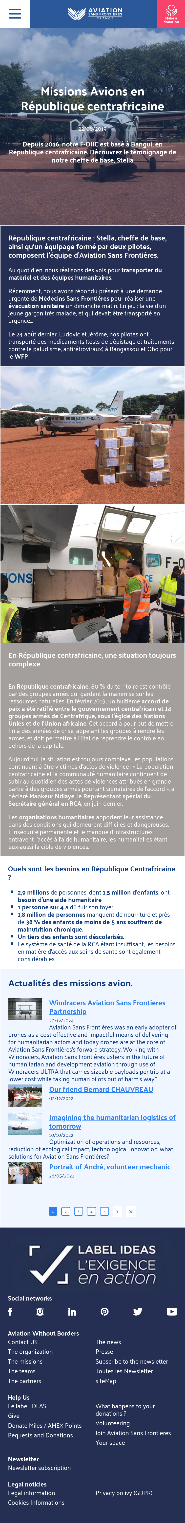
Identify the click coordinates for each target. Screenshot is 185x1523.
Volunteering (113, 1423)
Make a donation (171, 13)
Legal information (31, 1493)
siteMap (106, 1381)
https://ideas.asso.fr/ (92, 1264)
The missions (25, 1361)
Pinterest (104, 1312)
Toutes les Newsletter (124, 1371)
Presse (104, 1351)
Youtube (172, 1312)
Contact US (23, 1342)
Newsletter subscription (39, 1467)
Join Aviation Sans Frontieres (133, 1433)
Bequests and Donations (40, 1435)
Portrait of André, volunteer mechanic (110, 1166)
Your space (110, 1443)
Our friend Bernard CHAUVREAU (101, 1088)
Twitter (138, 1312)
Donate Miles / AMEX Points (45, 1425)
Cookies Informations (36, 1502)
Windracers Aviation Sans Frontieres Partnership (107, 1006)
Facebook (10, 1312)
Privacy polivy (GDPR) (124, 1493)
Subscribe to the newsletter (132, 1361)
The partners (24, 1381)
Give (14, 1415)
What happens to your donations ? (125, 1409)
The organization (30, 1351)
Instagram (40, 1312)
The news (108, 1342)
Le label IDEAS (27, 1406)
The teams (22, 1371)
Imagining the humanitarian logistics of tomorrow (112, 1121)
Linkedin (72, 1312)
